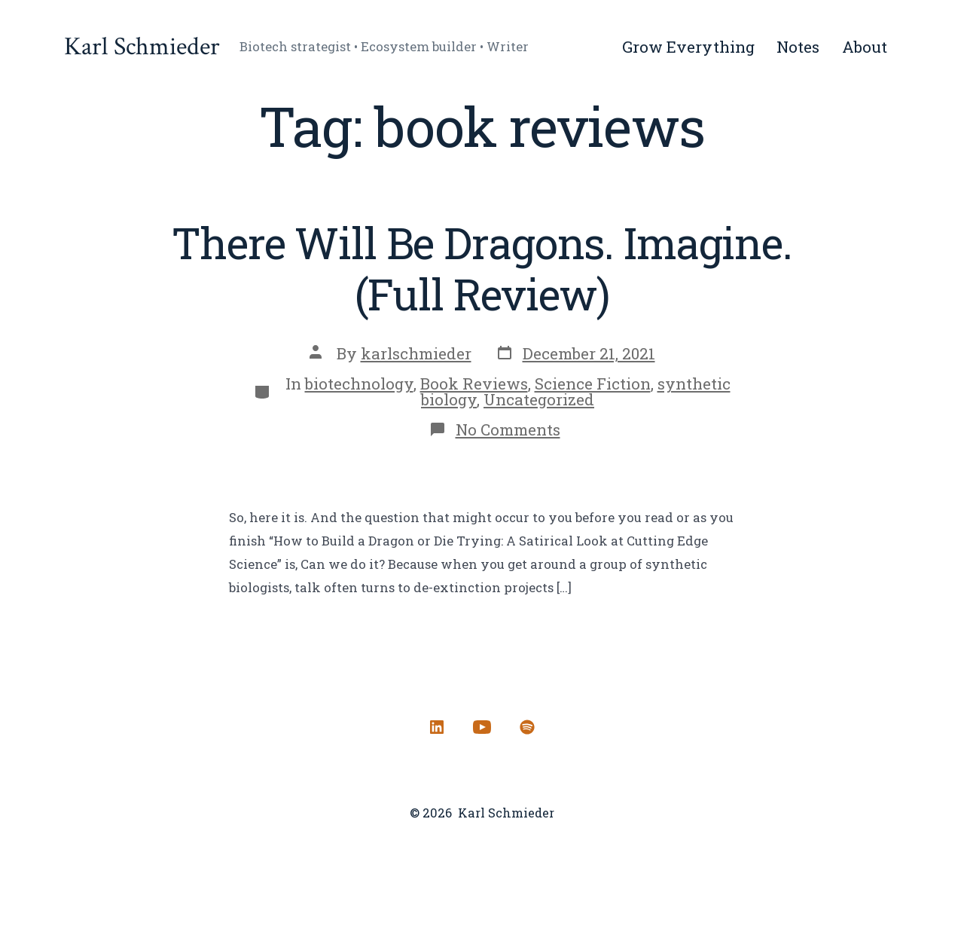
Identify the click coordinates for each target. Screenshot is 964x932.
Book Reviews (474, 383)
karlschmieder (416, 353)
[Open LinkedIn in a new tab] (437, 727)
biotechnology (359, 383)
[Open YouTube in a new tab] (482, 727)
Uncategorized (539, 399)
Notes (797, 46)
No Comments (508, 429)
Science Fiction (593, 383)
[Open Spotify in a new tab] (527, 727)
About (864, 46)
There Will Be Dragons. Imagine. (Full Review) (482, 268)
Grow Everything (688, 46)
